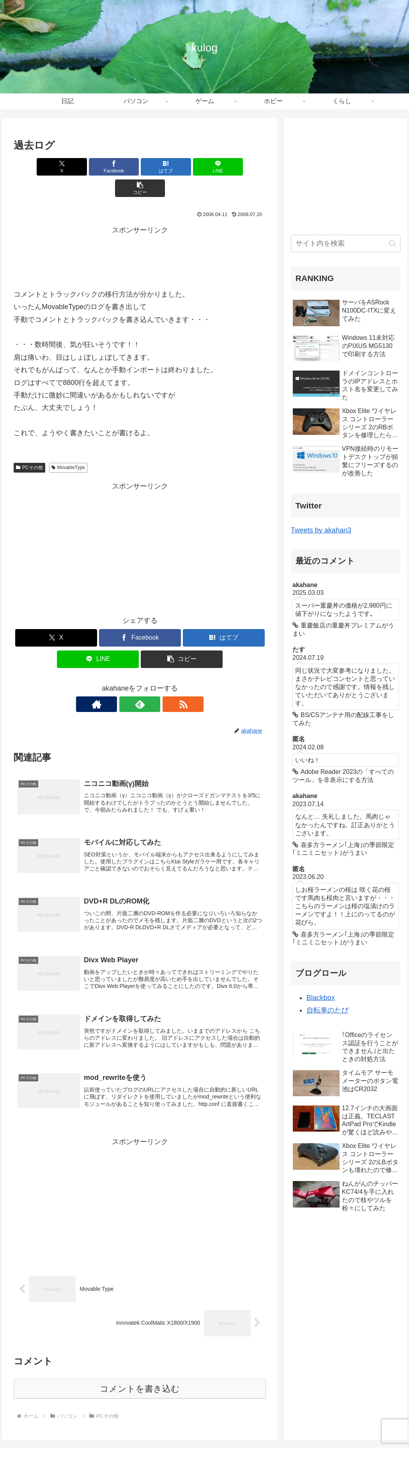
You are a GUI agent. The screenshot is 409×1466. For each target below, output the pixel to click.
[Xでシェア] (55, 167)
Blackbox (320, 998)
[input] (345, 243)
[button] (224, 167)
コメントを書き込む (140, 1372)
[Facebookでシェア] (97, 167)
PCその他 (29, 446)
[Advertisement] (140, 234)
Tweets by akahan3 (321, 530)
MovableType (68, 446)
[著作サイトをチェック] (122, 683)
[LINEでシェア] (182, 167)
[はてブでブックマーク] (140, 167)
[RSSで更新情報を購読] (158, 683)
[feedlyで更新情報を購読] (140, 683)
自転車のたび (327, 1010)
